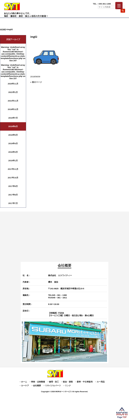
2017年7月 (13, 203)
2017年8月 (13, 195)
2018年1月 (13, 160)
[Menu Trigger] (119, 5)
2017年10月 (13, 177)
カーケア (25, 385)
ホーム (24, 382)
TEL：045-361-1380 (102, 4)
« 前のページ (36, 82)
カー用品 (101, 382)
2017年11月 (13, 169)
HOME (3, 29)
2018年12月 (13, 109)
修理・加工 (54, 382)
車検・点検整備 (38, 382)
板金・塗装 (68, 382)
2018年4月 (13, 143)
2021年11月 (13, 101)
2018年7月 (13, 118)
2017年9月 (13, 186)
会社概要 (37, 385)
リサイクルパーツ (53, 385)
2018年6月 (13, 126)
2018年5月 (13, 135)
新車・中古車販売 (85, 382)
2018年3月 (13, 152)
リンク (68, 385)
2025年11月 (13, 84)
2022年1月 (13, 92)
